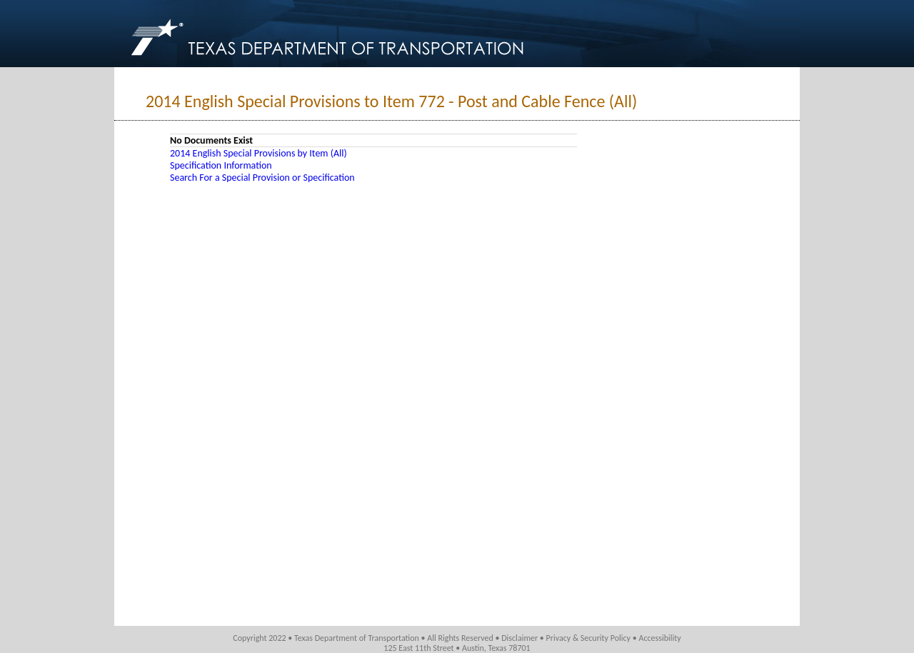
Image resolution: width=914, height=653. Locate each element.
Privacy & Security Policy (588, 638)
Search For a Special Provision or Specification (262, 177)
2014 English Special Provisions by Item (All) (258, 153)
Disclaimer (519, 638)
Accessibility (659, 638)
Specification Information (221, 165)
